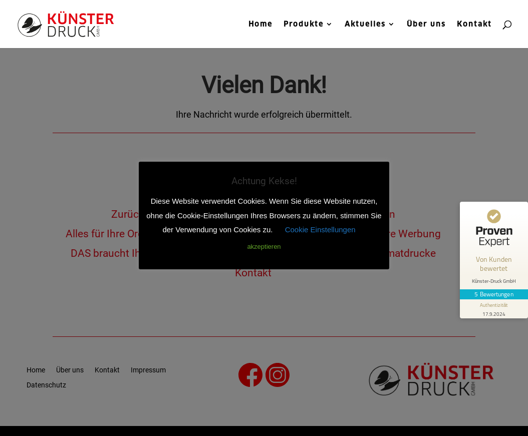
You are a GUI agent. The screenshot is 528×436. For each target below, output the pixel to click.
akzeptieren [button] (264, 246)
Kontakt (474, 25)
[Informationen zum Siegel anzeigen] (494, 308)
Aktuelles (365, 25)
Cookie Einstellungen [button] (320, 229)
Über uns (426, 25)
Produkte (304, 25)
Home (260, 25)
